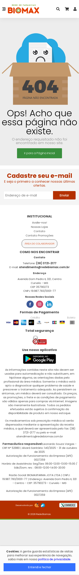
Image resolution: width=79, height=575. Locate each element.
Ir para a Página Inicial (39, 153)
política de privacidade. (54, 559)
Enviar (64, 195)
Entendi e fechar (39, 567)
